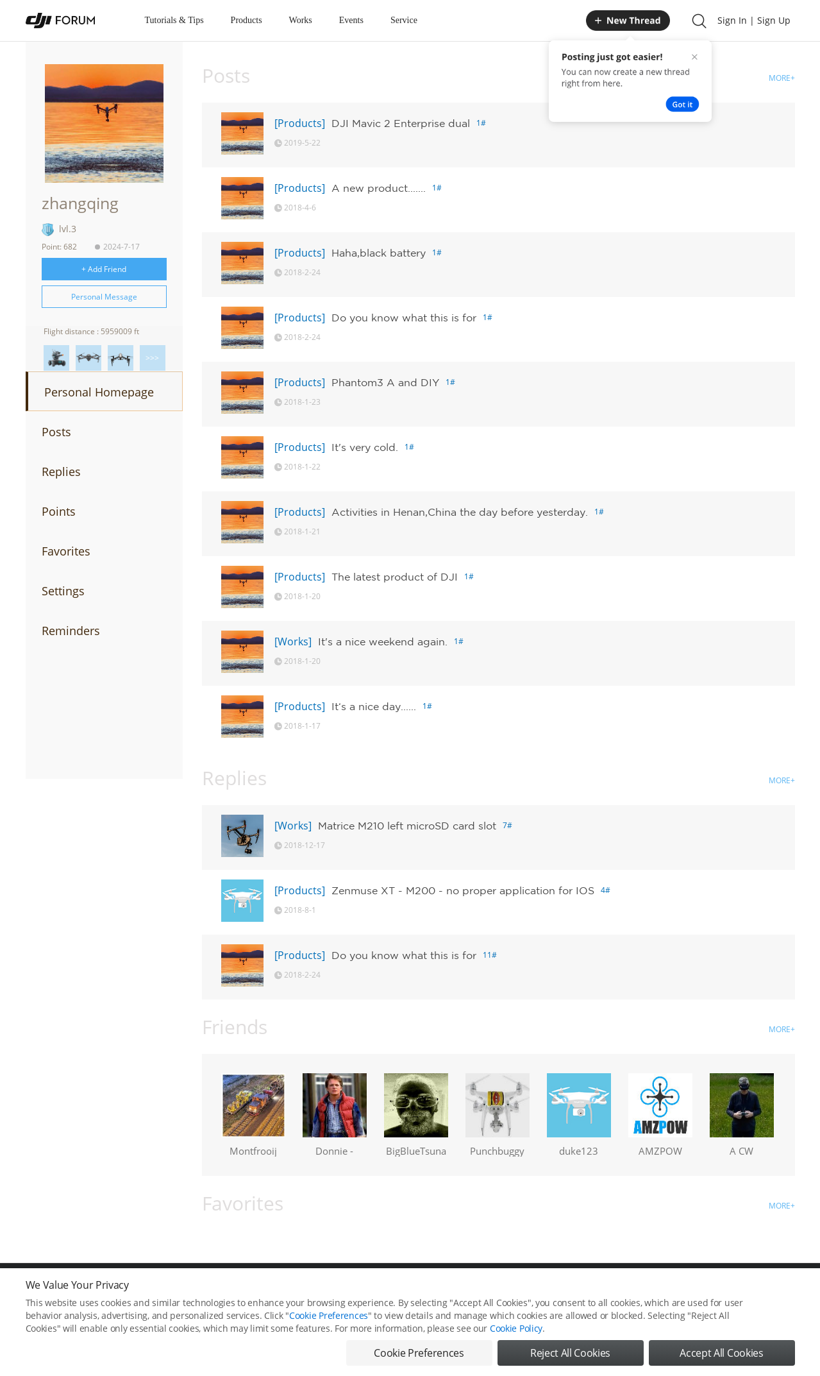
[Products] (299, 123)
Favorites (66, 551)
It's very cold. (364, 447)
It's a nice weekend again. (383, 641)
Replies (61, 471)
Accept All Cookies (721, 1355)
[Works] (293, 641)
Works (300, 20)
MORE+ (782, 77)
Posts (56, 431)
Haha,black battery (378, 253)
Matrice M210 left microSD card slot (407, 825)
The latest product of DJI (394, 576)
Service (403, 20)
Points (59, 511)
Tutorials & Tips (174, 20)
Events (351, 20)
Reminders (71, 630)
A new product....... (378, 188)
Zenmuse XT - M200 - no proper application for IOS (462, 890)
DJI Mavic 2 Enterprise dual (400, 123)
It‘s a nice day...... (373, 706)
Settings (63, 591)
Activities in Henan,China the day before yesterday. (459, 512)
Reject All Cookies (570, 1355)
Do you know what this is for (403, 317)
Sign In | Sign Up (754, 20)
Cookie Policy (516, 1331)
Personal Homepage (99, 392)
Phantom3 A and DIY (385, 382)
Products (246, 20)
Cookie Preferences (328, 1318)
